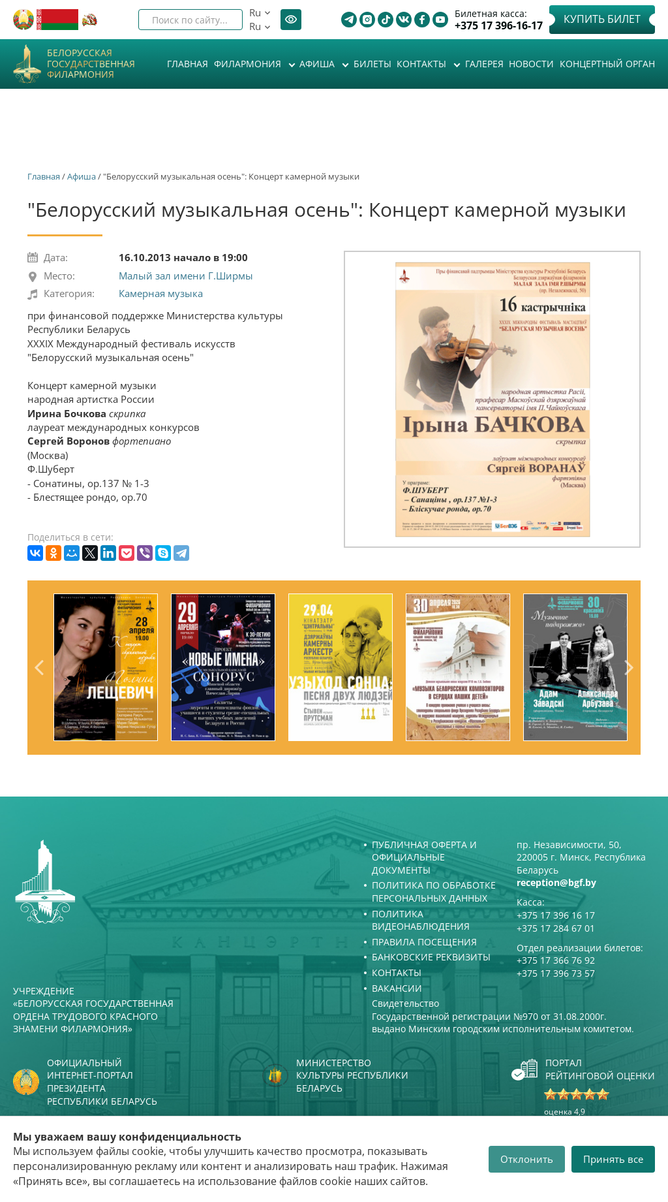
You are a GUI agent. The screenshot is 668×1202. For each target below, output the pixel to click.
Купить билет (602, 19)
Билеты (372, 63)
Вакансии (397, 988)
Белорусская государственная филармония (91, 64)
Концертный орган (607, 63)
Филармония (249, 63)
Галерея (484, 63)
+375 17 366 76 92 (556, 960)
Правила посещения (424, 942)
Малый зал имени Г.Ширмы (186, 275)
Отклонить (526, 1158)
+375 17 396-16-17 (499, 26)
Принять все (613, 1158)
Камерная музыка (161, 293)
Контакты (423, 63)
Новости (531, 63)
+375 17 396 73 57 (556, 973)
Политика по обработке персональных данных (434, 891)
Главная (187, 63)
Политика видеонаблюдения (421, 920)
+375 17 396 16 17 (556, 915)
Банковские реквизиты (431, 957)
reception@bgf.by (556, 882)
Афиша (318, 63)
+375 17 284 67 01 (556, 928)
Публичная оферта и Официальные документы (424, 857)
